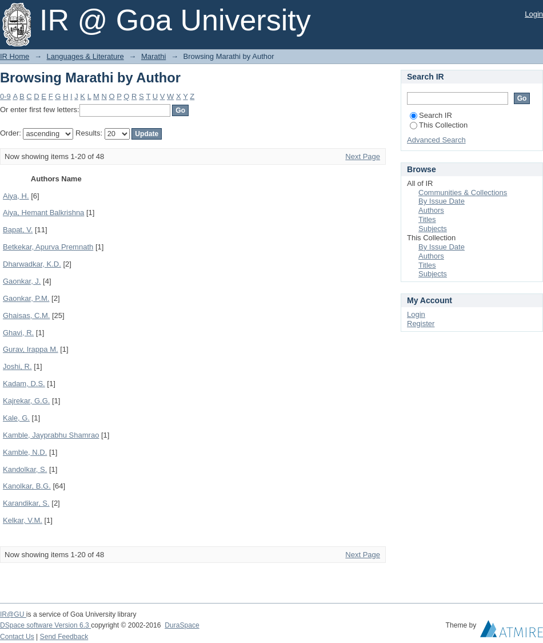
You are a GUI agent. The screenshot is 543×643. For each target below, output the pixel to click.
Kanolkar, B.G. (27, 486)
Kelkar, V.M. (22, 520)
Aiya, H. (16, 196)
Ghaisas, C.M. (26, 315)
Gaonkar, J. (22, 281)
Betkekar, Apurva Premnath (48, 247)
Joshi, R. (17, 366)
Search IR (431, 115)
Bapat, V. (18, 229)
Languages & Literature (85, 56)
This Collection (439, 125)
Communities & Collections (462, 192)
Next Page (362, 156)
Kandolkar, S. (25, 469)
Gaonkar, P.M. (26, 298)
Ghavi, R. (18, 332)
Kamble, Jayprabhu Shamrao (51, 435)
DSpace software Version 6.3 (45, 625)
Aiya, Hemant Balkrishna (43, 212)
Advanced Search (436, 140)
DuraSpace (182, 625)
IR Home (14, 56)
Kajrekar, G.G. (26, 400)
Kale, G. (16, 418)
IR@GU (13, 614)
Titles (427, 219)
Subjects (432, 228)
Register (420, 323)
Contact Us (17, 637)
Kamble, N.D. (25, 452)
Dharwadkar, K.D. (32, 264)
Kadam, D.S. (24, 383)
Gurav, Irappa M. (30, 349)
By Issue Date (441, 201)
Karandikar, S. (26, 503)
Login (534, 14)
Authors (431, 210)
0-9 (5, 96)
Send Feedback (64, 637)
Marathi (153, 56)
